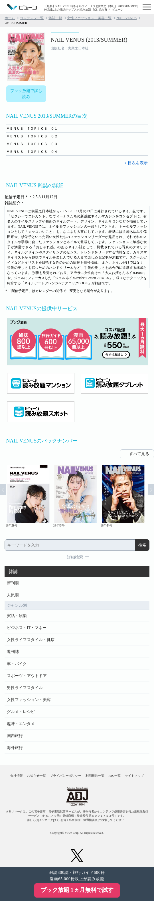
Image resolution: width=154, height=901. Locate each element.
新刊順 (13, 583)
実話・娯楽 (17, 616)
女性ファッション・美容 (29, 700)
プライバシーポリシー (65, 775)
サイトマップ (134, 775)
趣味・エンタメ (21, 724)
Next (151, 489)
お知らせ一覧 (36, 775)
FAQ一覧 (114, 775)
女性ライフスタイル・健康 (31, 640)
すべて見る (139, 454)
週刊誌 (13, 652)
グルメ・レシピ (21, 712)
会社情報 (16, 775)
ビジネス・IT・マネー (26, 628)
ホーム (10, 18)
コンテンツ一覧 (32, 18)
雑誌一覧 (55, 18)
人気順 (13, 595)
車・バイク (17, 664)
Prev (3, 489)
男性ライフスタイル (25, 688)
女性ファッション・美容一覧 (89, 18)
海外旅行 (15, 748)
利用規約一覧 (95, 775)
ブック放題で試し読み (26, 94)
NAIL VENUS (126, 18)
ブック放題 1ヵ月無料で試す (77, 890)
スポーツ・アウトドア (27, 676)
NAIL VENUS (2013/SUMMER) (89, 40)
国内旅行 (15, 736)
